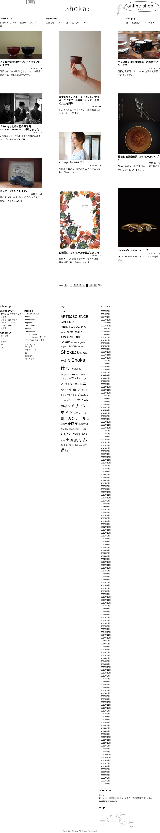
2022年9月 (105, 361)
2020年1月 (105, 454)
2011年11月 (106, 740)
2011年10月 (106, 743)
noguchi (28, 323)
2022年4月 (105, 375)
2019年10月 (106, 463)
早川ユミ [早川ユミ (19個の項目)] (79, 429)
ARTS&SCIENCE (32, 314)
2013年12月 (106, 667)
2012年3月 (105, 728)
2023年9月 (105, 329)
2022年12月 (106, 352)
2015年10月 (106, 603)
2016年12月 (106, 562)
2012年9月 (105, 711)
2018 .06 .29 (154, 163)
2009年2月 (105, 781)
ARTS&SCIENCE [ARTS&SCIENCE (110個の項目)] (74, 316)
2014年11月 (106, 635)
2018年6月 (105, 509)
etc (85, 22)
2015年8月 (105, 609)
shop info (105, 790)
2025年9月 (105, 311)
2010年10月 (106, 757)
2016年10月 (106, 568)
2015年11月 (106, 600)
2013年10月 (106, 673)
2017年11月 (106, 530)
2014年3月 (105, 658)
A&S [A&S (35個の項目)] (63, 311)
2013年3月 (105, 693)
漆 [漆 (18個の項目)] (64, 440)
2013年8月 (105, 679)
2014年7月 (105, 647)
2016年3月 (105, 588)
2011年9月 (105, 746)
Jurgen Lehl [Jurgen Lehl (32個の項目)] (67, 337)
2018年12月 (106, 492)
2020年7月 (105, 437)
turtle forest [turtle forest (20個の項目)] (74, 374)
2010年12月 (106, 755)
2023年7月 (105, 335)
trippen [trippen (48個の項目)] (65, 374)
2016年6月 (105, 580)
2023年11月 (106, 323)
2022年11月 (106, 355)
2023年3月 (105, 346)
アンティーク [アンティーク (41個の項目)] (78, 378)
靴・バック (30, 359)
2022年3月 (105, 378)
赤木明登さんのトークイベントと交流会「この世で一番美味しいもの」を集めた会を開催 (79, 100)
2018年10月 (106, 498)
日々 (60, 22)
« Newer (60, 285)
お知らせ (50, 22)
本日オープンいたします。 (14, 191)
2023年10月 (106, 326)
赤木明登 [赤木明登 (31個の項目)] (73, 445)
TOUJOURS (30, 325)
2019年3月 (105, 483)
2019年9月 (105, 466)
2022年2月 (105, 381)
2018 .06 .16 (95, 165)
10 (91, 285)
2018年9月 (105, 501)
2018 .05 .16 (95, 256)
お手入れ (76, 22)
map (102, 807)
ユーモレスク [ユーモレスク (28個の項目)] (80, 412)
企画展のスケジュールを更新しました (79, 252)
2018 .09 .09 (95, 107)
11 (95, 285)
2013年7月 (105, 682)
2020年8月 (105, 434)
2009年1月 (105, 784)
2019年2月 (105, 486)
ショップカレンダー (9, 320)
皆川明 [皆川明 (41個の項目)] (64, 445)
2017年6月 (105, 545)
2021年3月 (105, 413)
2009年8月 (105, 769)
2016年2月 (105, 591)
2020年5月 (105, 442)
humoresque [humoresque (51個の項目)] (74, 332)
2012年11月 (106, 705)
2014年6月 (105, 649)
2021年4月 (105, 410)
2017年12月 (106, 527)
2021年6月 (105, 404)
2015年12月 (106, 597)
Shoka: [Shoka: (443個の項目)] (68, 352)
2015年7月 (105, 612)
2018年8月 (105, 504)
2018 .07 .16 (36, 133)
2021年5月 (105, 407)
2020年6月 (105, 439)
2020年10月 (106, 428)
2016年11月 (106, 565)
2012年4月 (105, 725)
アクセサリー (30, 347)
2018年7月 (105, 507)
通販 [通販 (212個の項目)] (65, 450)
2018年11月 (106, 495)
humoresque (30, 320)
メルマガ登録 (6, 325)
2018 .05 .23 (154, 253)
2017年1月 (105, 559)
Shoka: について (7, 18)
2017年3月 (105, 553)
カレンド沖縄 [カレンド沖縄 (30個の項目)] (80, 390)
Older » (100, 285)
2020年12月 (106, 422)
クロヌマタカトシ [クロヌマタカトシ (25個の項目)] (69, 395)
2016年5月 (105, 582)
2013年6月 (105, 684)
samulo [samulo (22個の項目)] (81, 346)
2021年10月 (106, 393)
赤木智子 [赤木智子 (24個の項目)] (83, 445)
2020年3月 (105, 448)
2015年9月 (105, 606)
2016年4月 (105, 585)
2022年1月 (105, 384)
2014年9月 (105, 641)
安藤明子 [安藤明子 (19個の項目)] (82, 424)
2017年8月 (105, 539)
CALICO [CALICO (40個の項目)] (81, 327)
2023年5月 (105, 340)
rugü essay (51, 18)
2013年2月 (105, 696)
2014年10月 (106, 638)
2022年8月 (105, 364)
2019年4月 (105, 480)
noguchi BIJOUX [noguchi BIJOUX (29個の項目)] (69, 346)
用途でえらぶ (30, 345)
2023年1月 (105, 349)
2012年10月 (106, 708)
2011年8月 (105, 749)
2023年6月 (105, 337)
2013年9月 (105, 676)
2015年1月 (105, 629)
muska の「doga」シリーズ (133, 250)
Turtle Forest (30, 331)
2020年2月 (105, 451)
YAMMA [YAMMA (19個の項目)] (82, 374)
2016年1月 (105, 594)
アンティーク (150, 22)
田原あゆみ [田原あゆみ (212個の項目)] (76, 439)
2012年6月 (105, 720)
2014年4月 (105, 655)
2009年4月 (105, 775)
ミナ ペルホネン (32, 334)
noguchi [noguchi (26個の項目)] (81, 342)
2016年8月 (105, 574)
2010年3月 (105, 763)
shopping (130, 18)
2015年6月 (105, 615)
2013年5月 (105, 688)
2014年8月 (105, 644)
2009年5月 (105, 772)
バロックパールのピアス (72, 162)
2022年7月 (105, 366)
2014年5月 (105, 652)
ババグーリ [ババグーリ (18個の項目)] (68, 400)
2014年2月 (105, 661)
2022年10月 (106, 358)
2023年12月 (106, 320)
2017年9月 (105, 536)
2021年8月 (105, 399)
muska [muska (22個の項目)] (74, 342)
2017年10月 (106, 533)
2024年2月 (105, 314)
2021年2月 (105, 416)
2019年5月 (105, 477)
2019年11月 (106, 460)
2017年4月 (105, 550)
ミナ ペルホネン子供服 (34, 340)
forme (27, 317)
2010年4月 (105, 760)
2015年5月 (105, 617)
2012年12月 (106, 702)
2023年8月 (105, 331)
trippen (28, 328)
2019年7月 (105, 472)
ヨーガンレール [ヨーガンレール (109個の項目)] (73, 418)
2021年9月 (105, 396)
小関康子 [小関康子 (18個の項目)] (71, 429)
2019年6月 (105, 474)
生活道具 (136, 22)
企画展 (23, 22)
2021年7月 (105, 402)
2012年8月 (105, 714)
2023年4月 (105, 343)
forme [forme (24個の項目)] (63, 332)
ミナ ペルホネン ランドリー (37, 337)
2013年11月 (106, 670)
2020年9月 (105, 431)
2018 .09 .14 (36, 68)
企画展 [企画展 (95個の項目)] (73, 424)
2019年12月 (106, 457)
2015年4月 (105, 620)
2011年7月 (105, 752)
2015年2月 (105, 626)
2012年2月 (105, 731)
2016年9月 (105, 571)
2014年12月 (106, 632)
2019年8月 (105, 469)
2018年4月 (105, 515)
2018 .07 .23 (154, 68)
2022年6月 (105, 370)
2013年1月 (105, 699)
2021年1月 (105, 419)
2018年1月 (105, 524)
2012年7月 (105, 717)
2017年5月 (105, 547)
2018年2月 (105, 521)
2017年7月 (105, 542)
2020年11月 (106, 425)
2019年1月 (105, 489)
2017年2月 (105, 556)
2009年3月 (105, 778)
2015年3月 (105, 623)
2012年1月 (105, 734)
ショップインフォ (8, 22)
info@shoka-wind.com (108, 801)
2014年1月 (105, 664)
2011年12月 (106, 737)
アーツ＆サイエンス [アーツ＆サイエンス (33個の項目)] (71, 384)
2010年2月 (105, 766)
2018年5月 (105, 512)
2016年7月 (105, 577)
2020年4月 (105, 445)
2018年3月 (105, 518)
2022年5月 (105, 372)
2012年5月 (105, 722)
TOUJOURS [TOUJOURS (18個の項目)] (76, 369)
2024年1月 (105, 317)
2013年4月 (105, 690)
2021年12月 (106, 387)
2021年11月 (106, 390)
